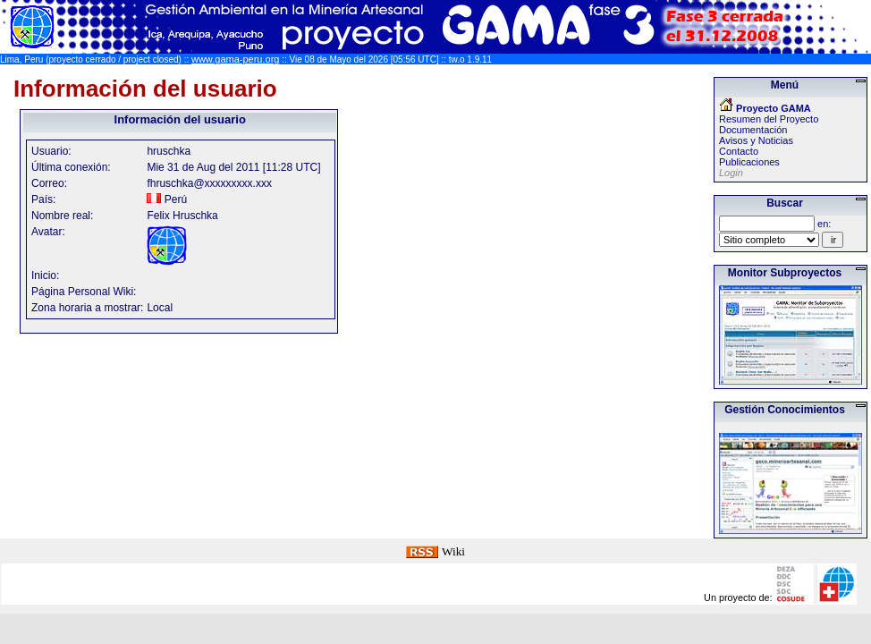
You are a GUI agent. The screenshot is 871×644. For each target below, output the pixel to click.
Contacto (738, 151)
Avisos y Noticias (756, 140)
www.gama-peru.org (235, 59)
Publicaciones (749, 162)
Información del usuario (145, 88)
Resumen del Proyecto (768, 119)
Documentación (753, 129)
